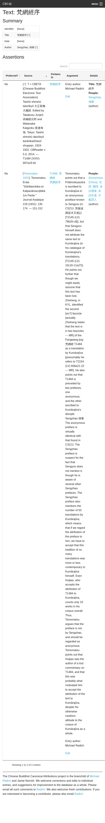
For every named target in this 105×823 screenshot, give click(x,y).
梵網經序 (55, 84)
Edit (67, 96)
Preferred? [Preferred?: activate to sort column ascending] (12, 75)
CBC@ (7, 3)
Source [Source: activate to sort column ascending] (28, 75)
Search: (81, 66)
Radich (40, 789)
